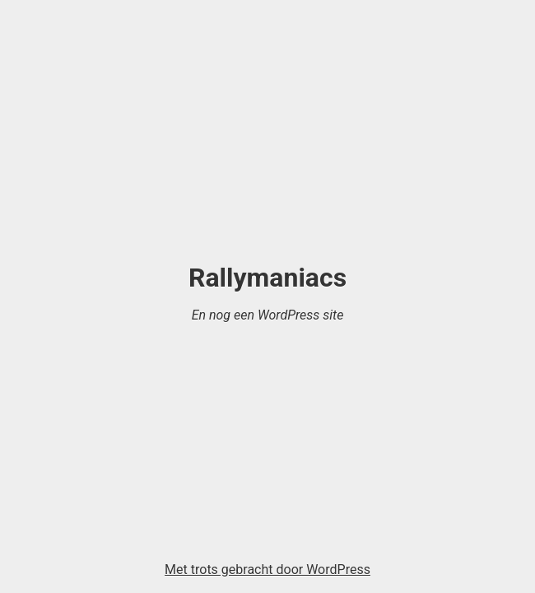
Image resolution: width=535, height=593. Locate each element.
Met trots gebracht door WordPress (267, 569)
